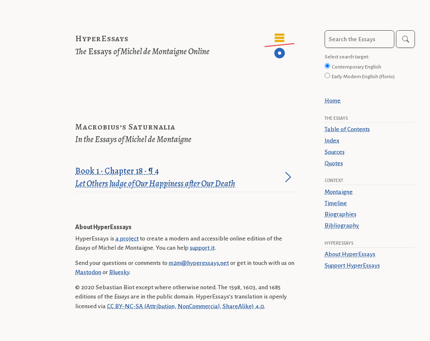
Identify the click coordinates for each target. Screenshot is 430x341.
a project (127, 238)
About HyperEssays (350, 254)
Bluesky (119, 272)
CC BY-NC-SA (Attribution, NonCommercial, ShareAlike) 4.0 (185, 306)
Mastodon (88, 272)
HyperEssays (101, 38)
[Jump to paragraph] (288, 177)
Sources (335, 151)
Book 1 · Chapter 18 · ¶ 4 (178, 177)
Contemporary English (356, 67)
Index (332, 140)
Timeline (336, 203)
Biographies (341, 214)
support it (202, 247)
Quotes (334, 163)
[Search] (405, 39)
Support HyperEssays (352, 265)
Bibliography (342, 225)
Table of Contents (347, 129)
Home (333, 100)
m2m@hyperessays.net (199, 262)
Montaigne (339, 191)
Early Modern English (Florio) (363, 76)
